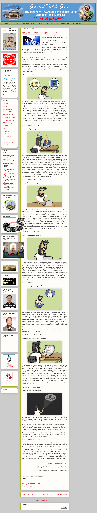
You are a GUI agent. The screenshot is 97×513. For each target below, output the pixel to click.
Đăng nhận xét (28, 486)
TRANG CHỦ (8, 23)
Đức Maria (5, 145)
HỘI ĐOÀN (40, 23)
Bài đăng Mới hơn (27, 494)
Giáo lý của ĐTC (7, 112)
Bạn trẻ (5, 106)
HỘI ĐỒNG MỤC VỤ (28, 23)
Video (4, 139)
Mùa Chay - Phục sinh (9, 117)
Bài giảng (5, 103)
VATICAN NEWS (65, 23)
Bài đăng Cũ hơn (62, 494)
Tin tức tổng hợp (7, 136)
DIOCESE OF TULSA (52, 23)
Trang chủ (45, 494)
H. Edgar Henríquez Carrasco (60, 463)
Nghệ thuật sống (7, 123)
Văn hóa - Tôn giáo (8, 142)
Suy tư (28, 478)
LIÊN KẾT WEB (77, 23)
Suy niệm (5, 125)
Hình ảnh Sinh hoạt (8, 114)
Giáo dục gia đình (7, 109)
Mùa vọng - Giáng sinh (9, 120)
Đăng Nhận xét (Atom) (47, 500)
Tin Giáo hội (6, 131)
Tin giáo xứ (6, 134)
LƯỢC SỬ (17, 23)
